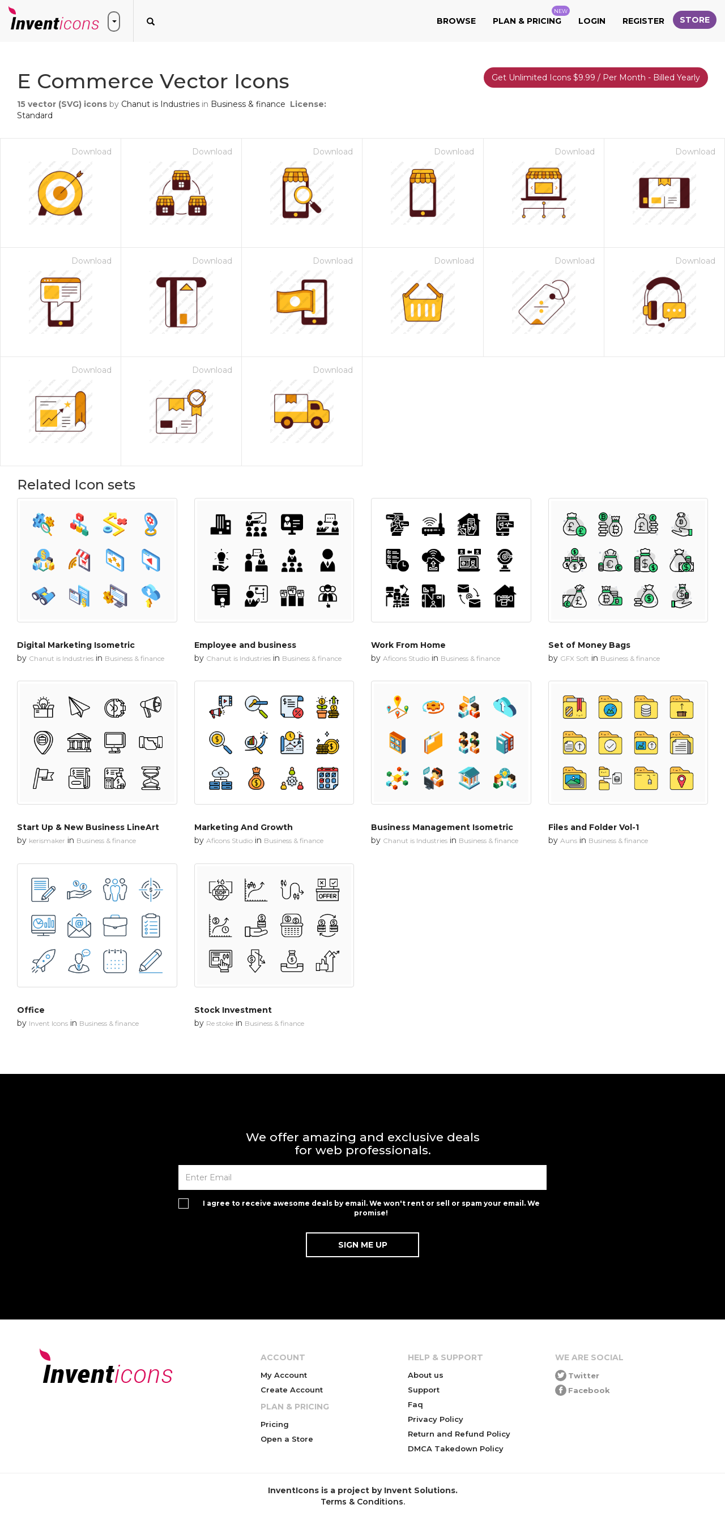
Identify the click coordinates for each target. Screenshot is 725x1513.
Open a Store (287, 1438)
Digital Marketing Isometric (76, 645)
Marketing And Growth (243, 827)
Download (91, 152)
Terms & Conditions (362, 1502)
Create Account (292, 1389)
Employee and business (245, 645)
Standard (35, 115)
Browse (456, 21)
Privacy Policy (435, 1419)
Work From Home (408, 645)
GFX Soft (574, 658)
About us (425, 1374)
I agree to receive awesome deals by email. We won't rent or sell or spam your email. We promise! (371, 1208)
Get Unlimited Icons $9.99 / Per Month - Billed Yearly (596, 77)
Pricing (275, 1424)
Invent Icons (48, 1023)
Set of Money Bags (589, 645)
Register (643, 21)
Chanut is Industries (160, 104)
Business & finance (248, 104)
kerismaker (47, 840)
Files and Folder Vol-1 (593, 827)
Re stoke (219, 1023)
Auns (568, 840)
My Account (284, 1374)
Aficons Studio (406, 658)
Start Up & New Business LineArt (88, 827)
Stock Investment (233, 1010)
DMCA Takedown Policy (456, 1448)
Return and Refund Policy (459, 1433)
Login (591, 21)
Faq (415, 1404)
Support (424, 1389)
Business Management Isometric (442, 827)
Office (31, 1010)
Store (695, 20)
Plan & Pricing (531, 16)
